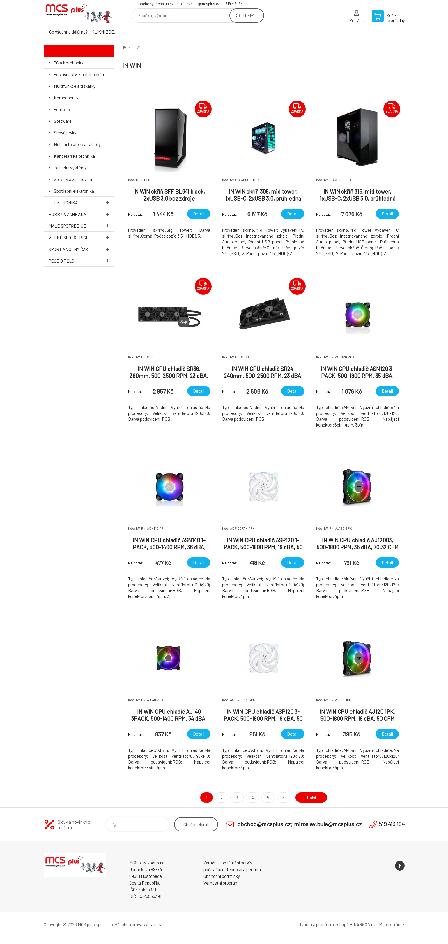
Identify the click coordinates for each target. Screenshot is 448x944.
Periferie (62, 109)
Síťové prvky (65, 132)
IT (81, 51)
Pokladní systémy (70, 167)
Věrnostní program (221, 882)
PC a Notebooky (68, 62)
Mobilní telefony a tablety (77, 144)
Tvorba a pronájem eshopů (324, 924)
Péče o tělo (81, 260)
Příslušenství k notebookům (79, 74)
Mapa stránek (392, 924)
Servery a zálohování (73, 179)
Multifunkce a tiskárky (74, 86)
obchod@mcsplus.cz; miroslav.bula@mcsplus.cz (179, 3)
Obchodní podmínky (221, 876)
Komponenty (66, 97)
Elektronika (81, 202)
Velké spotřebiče (81, 237)
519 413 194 (234, 3)
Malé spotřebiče (81, 225)
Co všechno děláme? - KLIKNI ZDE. (82, 31)
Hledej (248, 15)
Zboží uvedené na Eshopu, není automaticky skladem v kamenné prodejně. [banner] (79, 13)
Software (63, 121)
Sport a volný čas (81, 249)
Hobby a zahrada (81, 214)
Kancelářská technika (74, 156)
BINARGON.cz (363, 924)
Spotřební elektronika (74, 191)
